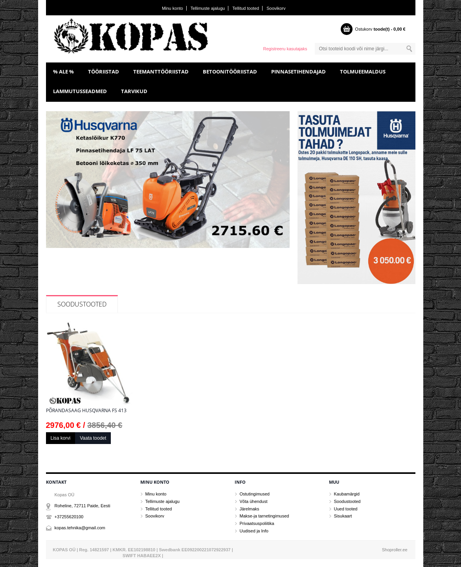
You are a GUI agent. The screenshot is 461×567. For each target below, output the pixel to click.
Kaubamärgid (347, 494)
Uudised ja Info (254, 530)
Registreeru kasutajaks (285, 48)
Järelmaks (249, 508)
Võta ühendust (254, 501)
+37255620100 (69, 516)
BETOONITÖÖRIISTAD (230, 71)
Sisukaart (343, 516)
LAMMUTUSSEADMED (80, 91)
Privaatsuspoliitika (257, 523)
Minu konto (172, 8)
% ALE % (63, 71)
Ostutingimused (255, 494)
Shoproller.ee (395, 549)
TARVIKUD (134, 91)
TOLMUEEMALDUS (363, 71)
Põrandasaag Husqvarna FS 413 (86, 410)
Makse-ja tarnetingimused (264, 516)
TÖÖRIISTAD (103, 71)
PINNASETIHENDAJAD (298, 71)
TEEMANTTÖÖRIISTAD (161, 71)
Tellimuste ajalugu (208, 8)
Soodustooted (82, 304)
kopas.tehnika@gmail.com (80, 527)
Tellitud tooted (245, 8)
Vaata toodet (93, 438)
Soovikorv (275, 8)
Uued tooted (346, 508)
